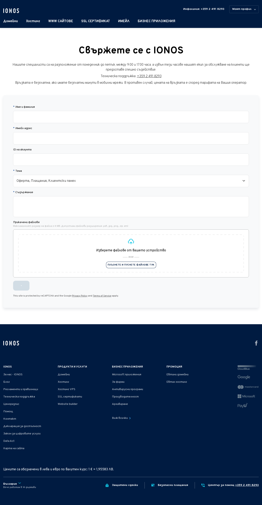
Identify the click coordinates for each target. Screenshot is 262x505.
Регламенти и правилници (20, 389)
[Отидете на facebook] (256, 343)
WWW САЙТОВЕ (60, 21)
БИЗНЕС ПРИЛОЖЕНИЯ (156, 21)
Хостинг (33, 21)
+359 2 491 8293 (149, 76)
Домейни (10, 21)
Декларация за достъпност (22, 426)
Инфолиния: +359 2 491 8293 (203, 9)
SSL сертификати (70, 397)
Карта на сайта (13, 448)
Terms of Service (102, 296)
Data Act (9, 441)
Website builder (68, 404)
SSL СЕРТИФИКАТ (95, 21)
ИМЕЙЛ (124, 21)
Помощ (8, 411)
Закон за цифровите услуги (22, 433)
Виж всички (121, 418)
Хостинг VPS (66, 389)
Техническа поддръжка (19, 397)
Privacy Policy (79, 296)
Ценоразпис (11, 404)
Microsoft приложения (126, 374)
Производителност (125, 397)
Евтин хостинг (176, 382)
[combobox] (131, 181)
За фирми (118, 382)
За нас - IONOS (13, 374)
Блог (6, 382)
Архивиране (120, 404)
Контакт (9, 419)
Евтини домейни (177, 374)
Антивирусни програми (127, 389)
